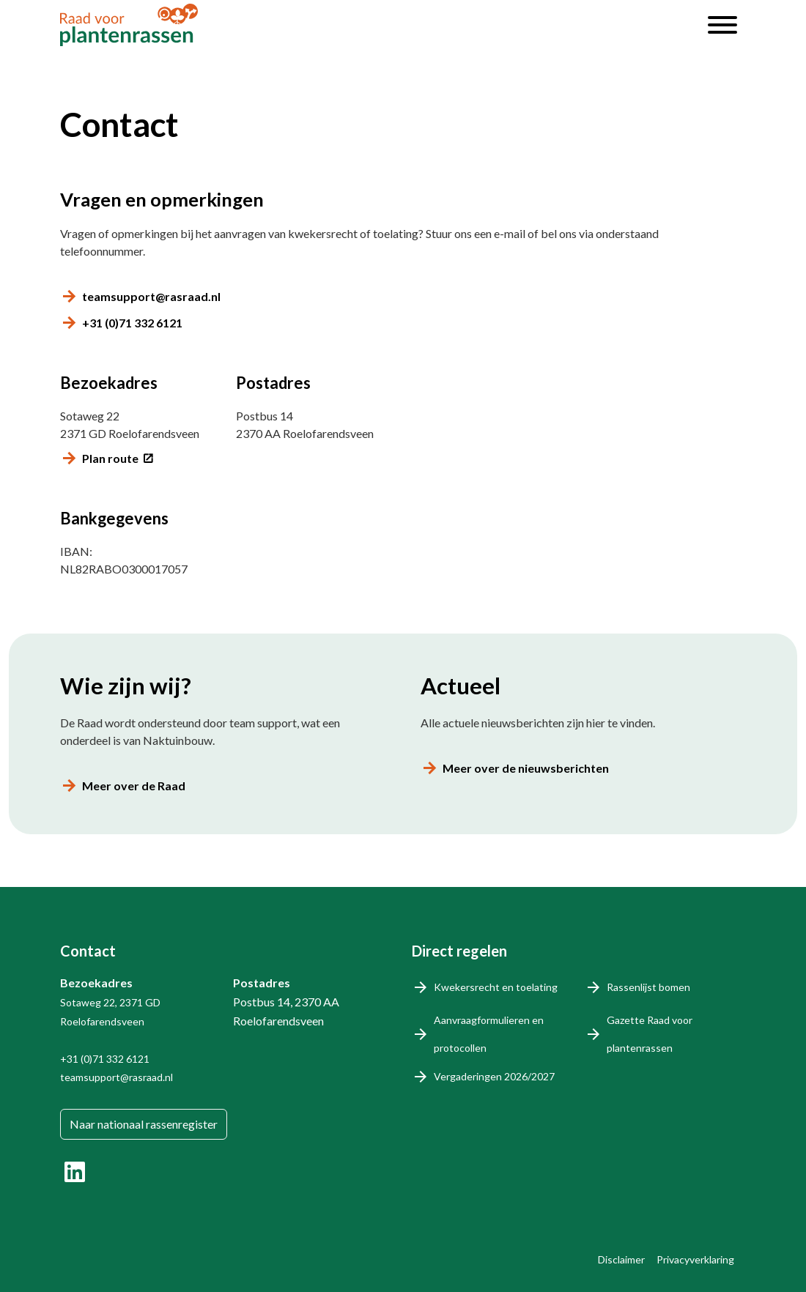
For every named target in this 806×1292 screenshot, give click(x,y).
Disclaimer (621, 1259)
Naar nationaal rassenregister (144, 1124)
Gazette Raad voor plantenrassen (649, 1034)
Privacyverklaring (695, 1259)
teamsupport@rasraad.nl (151, 296)
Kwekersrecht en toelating (496, 987)
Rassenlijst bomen (648, 987)
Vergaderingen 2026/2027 (494, 1076)
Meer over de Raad (133, 785)
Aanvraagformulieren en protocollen (489, 1034)
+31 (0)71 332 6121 (132, 323)
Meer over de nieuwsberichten (526, 768)
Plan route (110, 458)
